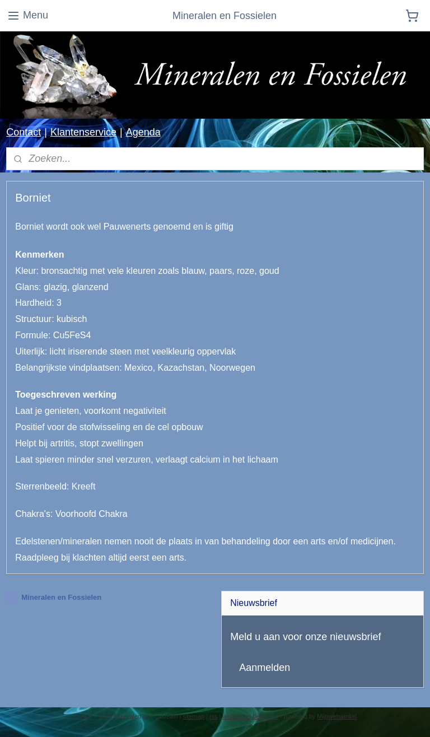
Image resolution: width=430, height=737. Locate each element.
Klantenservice (83, 132)
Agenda (143, 132)
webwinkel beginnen (250, 716)
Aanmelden (264, 667)
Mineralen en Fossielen (53, 597)
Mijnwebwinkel (337, 716)
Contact (23, 132)
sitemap (193, 716)
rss (213, 716)
